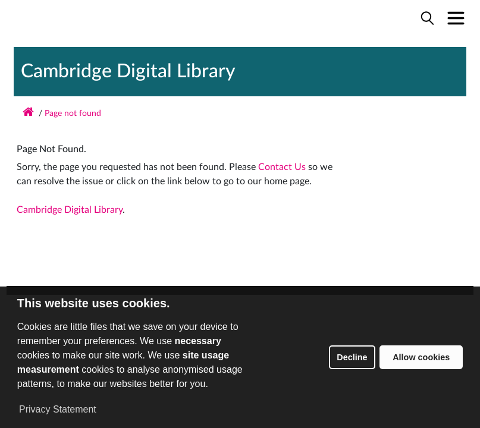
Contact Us (282, 167)
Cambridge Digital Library (128, 71)
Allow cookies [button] (421, 357)
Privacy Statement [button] (57, 409)
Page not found (73, 113)
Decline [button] (352, 357)
